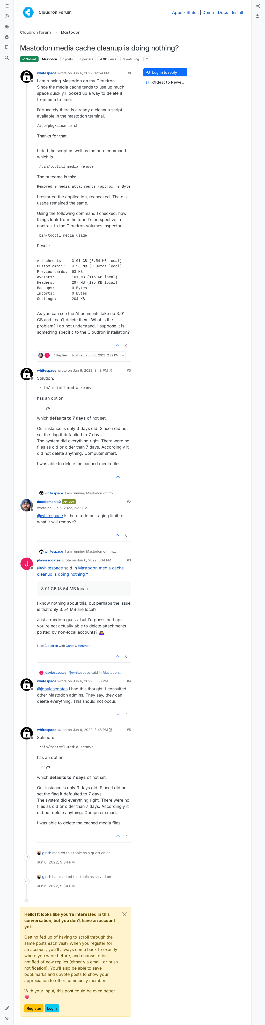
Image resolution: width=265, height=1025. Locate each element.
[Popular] (6, 37)
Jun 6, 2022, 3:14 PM (94, 560)
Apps (177, 12)
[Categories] (6, 6)
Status (192, 12)
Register (34, 1008)
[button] (6, 1008)
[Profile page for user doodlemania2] (26, 505)
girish (46, 853)
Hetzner (84, 646)
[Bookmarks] (6, 47)
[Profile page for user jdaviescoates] (26, 564)
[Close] (124, 914)
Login (52, 1008)
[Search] (6, 58)
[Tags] (6, 27)
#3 (129, 560)
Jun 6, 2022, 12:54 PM (91, 73)
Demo (208, 12)
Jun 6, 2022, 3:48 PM (90, 370)
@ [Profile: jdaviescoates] (52, 688)
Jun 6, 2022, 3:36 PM (90, 681)
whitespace (46, 73)
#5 (129, 370)
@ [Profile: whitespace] (50, 515)
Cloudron (51, 646)
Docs (223, 12)
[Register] (258, 16)
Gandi (70, 646)
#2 (129, 502)
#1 (129, 73)
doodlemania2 (49, 502)
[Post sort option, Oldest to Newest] (165, 82)
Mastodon (49, 59)
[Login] (258, 6)
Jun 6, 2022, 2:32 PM (70, 508)
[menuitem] (258, 6)
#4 (129, 681)
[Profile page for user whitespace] (26, 76)
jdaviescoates (49, 560)
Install (237, 12)
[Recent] (6, 16)
